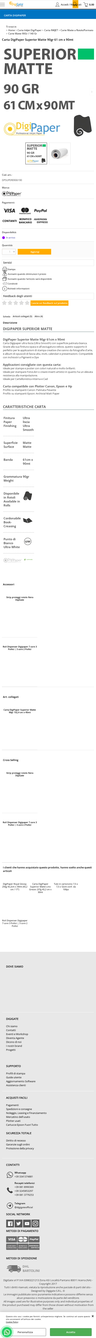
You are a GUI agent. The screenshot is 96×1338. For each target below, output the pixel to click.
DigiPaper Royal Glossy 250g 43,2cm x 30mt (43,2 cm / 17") (14, 887)
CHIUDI (92, 1316)
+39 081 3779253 (24, 1195)
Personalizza (25, 1332)
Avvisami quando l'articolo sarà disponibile (30, 278)
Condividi (13, 283)
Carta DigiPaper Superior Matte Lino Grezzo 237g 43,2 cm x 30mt (40, 888)
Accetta (70, 1332)
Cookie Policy (12, 1321)
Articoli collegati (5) (22, 316)
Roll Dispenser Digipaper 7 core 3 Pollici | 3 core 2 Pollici (20, 647)
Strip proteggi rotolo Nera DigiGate (19, 598)
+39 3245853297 (24, 1191)
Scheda (6, 316)
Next (91, 91)
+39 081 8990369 (24, 1187)
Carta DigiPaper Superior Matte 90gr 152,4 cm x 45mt (20, 711)
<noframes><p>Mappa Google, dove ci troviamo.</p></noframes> (35, 992)
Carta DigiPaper (15, 15)
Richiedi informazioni (19, 288)
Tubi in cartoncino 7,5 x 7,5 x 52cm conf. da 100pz (66, 887)
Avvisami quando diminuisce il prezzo (27, 273)
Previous (4, 91)
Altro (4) (39, 316)
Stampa (11, 269)
